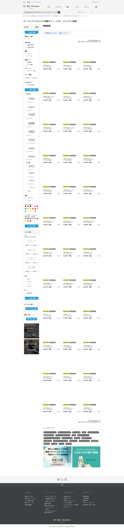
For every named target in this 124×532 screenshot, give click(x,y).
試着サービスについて (69, 500)
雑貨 (68, 7)
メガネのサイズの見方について (94, 40)
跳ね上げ (47, 443)
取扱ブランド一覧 (29, 502)
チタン (62, 443)
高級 (74, 435)
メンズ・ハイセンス (67, 438)
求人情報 (86, 498)
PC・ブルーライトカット (65, 432)
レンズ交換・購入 (29, 500)
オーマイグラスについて (50, 496)
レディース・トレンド (84, 435)
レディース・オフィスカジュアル (52, 438)
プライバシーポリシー (88, 502)
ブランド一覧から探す (31, 308)
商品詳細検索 (28, 504)
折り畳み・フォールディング (61, 440)
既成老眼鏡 (95, 440)
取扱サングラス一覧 (30, 498)
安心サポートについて (50, 499)
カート (95, 12)
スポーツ (69, 443)
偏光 (85, 432)
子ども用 (78, 438)
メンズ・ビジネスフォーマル (63, 435)
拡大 (59, 68)
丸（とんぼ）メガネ (85, 440)
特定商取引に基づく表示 (89, 504)
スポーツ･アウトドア (93, 432)
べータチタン (74, 440)
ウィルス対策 (77, 432)
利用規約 (85, 500)
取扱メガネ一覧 (29, 496)
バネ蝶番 (55, 443)
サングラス (58, 7)
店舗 (96, 7)
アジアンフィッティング (50, 432)
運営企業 (86, 496)
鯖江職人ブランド (87, 438)
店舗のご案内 (47, 503)
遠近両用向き (48, 440)
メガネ (48, 7)
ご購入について (67, 498)
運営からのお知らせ (49, 505)
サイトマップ (67, 506)
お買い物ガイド (95, 2)
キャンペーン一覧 (49, 507)
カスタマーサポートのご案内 (71, 504)
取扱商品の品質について (51, 498)
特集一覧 (48, 509)
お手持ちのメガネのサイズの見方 (30, 236)
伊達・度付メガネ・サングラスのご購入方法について (89, 41)
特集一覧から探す (31, 319)
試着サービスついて (50, 501)
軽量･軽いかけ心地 (49, 435)
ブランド (86, 7)
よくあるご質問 (67, 502)
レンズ (77, 7)
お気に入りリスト (83, 12)
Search (59, 12)
